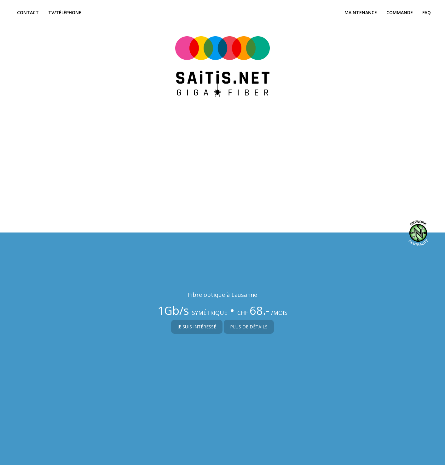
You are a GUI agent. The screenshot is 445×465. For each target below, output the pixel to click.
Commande (399, 12)
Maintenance (360, 12)
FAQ (426, 12)
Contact (28, 12)
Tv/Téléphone (64, 12)
